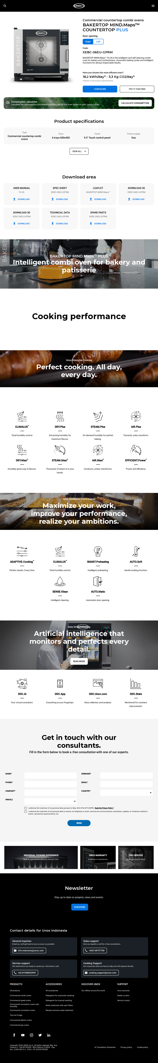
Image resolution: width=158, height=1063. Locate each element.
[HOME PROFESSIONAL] (79, 6)
